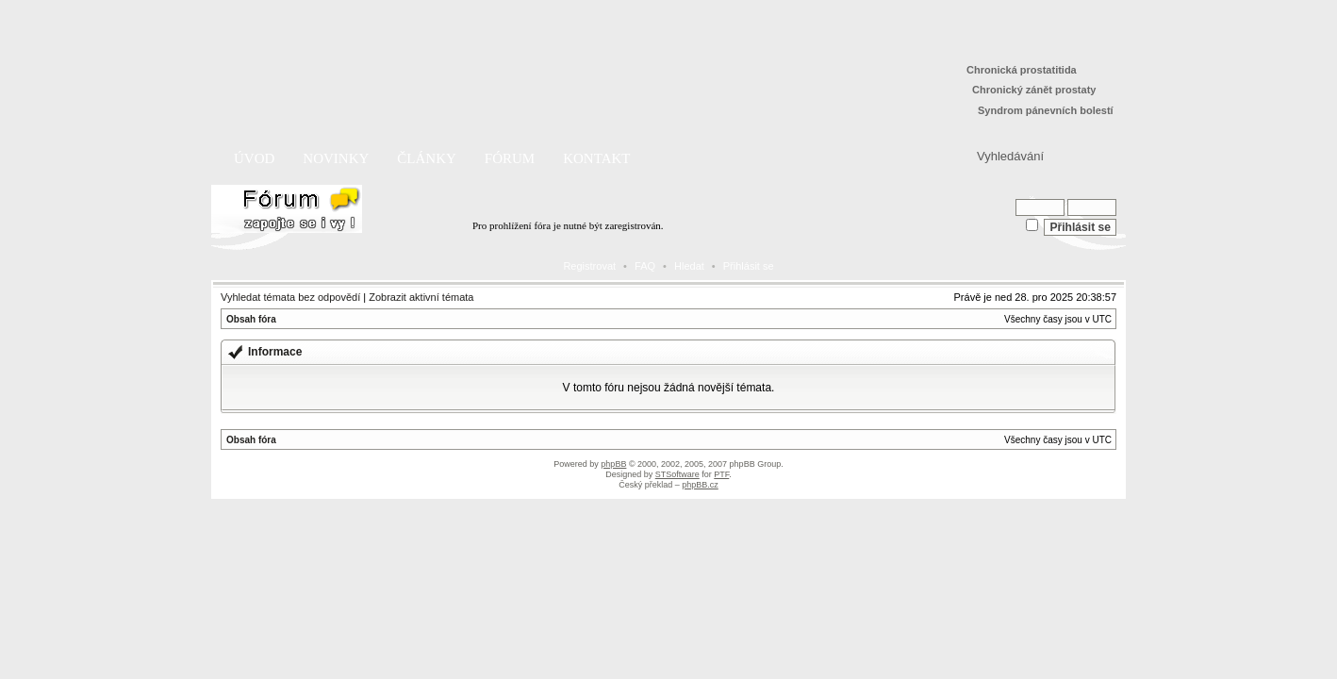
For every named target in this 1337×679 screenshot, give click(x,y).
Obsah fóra (251, 319)
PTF (721, 474)
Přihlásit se (748, 266)
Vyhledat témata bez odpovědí (290, 297)
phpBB (613, 464)
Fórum (510, 158)
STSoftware (677, 474)
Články (426, 158)
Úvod (254, 158)
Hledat (689, 266)
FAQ (645, 266)
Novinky (336, 158)
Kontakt (596, 158)
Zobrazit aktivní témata (421, 297)
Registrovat (589, 266)
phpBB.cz (700, 484)
